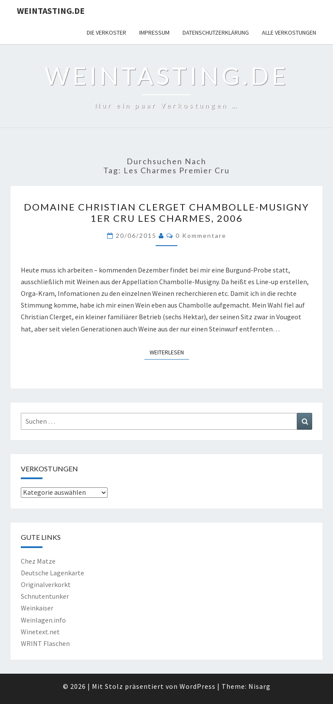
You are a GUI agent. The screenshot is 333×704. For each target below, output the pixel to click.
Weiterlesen (169, 351)
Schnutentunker (45, 596)
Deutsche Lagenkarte (52, 572)
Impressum (154, 32)
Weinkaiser (37, 607)
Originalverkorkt (46, 584)
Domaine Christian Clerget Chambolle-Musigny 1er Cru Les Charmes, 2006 (166, 212)
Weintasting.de (51, 10)
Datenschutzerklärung (216, 32)
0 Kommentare (201, 235)
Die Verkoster (106, 32)
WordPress (197, 686)
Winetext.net (40, 631)
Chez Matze (38, 561)
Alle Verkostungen (289, 32)
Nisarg (259, 686)
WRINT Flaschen (45, 643)
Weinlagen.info (43, 620)
